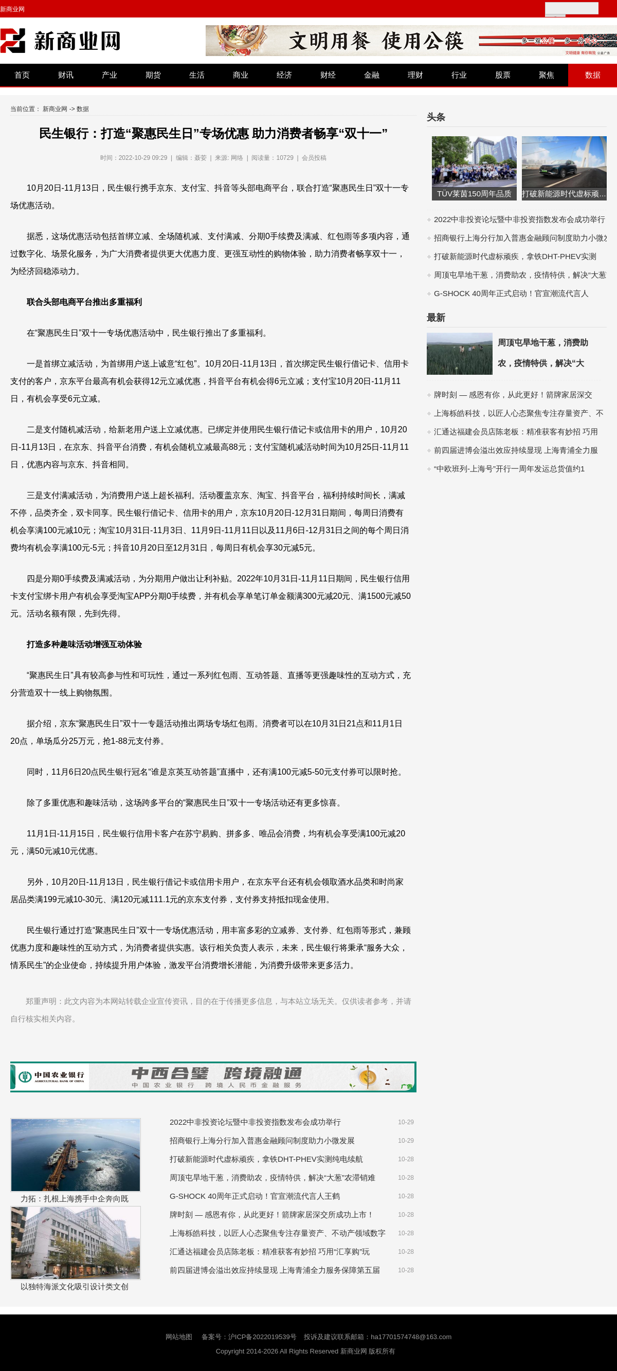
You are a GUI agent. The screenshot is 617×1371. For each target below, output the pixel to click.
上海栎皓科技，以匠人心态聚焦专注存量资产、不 (519, 413)
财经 (328, 74)
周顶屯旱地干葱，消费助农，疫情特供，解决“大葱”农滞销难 (272, 1177)
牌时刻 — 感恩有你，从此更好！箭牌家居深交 (513, 394)
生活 (197, 74)
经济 (284, 74)
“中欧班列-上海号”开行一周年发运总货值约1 (509, 468)
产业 (109, 74)
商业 (240, 74)
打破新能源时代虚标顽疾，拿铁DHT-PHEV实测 (515, 256)
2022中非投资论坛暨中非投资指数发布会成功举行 (255, 1122)
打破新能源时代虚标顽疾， (568, 193)
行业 (459, 74)
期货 (153, 74)
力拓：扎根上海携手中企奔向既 (75, 1198)
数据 (593, 74)
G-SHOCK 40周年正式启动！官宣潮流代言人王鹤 (255, 1196)
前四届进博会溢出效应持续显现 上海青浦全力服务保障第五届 (275, 1270)
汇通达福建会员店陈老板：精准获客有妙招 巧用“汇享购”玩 (270, 1251)
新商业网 (12, 9)
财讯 (66, 74)
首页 (22, 74)
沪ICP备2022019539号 (262, 1337)
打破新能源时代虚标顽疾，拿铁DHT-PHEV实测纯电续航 (266, 1159)
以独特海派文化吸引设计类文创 (75, 1286)
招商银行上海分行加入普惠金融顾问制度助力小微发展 (262, 1140)
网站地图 (179, 1337)
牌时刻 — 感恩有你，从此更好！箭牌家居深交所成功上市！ (272, 1214)
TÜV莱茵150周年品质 (474, 193)
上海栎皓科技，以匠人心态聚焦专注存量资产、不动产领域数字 (278, 1233)
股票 (503, 74)
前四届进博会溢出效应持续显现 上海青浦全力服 (516, 450)
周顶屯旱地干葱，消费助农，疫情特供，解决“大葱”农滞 (543, 363)
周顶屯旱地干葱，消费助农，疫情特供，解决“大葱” (521, 274)
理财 (415, 74)
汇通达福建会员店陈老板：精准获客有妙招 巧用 (516, 431)
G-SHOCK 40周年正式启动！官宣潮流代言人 (511, 293)
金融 (371, 74)
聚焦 (546, 74)
